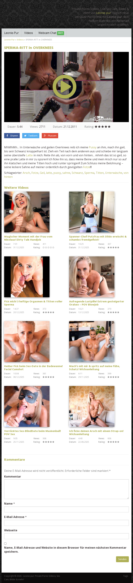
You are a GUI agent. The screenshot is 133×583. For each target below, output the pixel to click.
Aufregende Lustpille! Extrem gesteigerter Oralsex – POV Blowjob (96, 303)
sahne (66, 173)
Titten (100, 173)
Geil (42, 173)
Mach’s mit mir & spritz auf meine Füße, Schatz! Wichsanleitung (94, 368)
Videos (28, 33)
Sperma (89, 173)
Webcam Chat (51, 33)
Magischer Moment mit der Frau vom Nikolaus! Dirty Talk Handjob (28, 238)
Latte (29, 155)
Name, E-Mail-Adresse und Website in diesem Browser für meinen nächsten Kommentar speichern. (65, 550)
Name (8, 503)
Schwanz (77, 173)
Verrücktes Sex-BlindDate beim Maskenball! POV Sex (32, 433)
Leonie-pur (103, 13)
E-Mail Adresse (14, 517)
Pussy (92, 147)
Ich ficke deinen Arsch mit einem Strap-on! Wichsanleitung (96, 433)
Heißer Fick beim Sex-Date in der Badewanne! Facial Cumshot (33, 368)
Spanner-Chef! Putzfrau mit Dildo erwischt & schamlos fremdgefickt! (98, 238)
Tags (125, 576)
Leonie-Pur (11, 33)
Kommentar (12, 476)
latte (49, 173)
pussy (57, 173)
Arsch (26, 173)
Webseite (10, 530)
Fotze (86, 167)
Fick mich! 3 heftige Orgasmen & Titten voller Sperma (33, 303)
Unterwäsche (113, 173)
